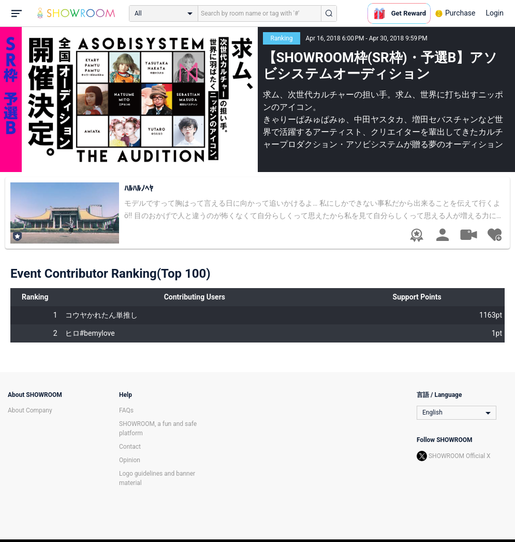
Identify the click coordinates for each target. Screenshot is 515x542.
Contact (130, 446)
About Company (30, 410)
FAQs (126, 410)
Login (494, 13)
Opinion (129, 460)
